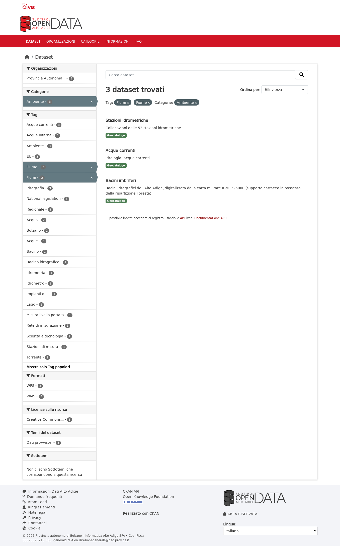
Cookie (32, 528)
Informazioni (117, 41)
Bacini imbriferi (121, 180)
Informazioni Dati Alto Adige (50, 491)
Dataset (33, 41)
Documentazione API (209, 218)
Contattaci (35, 522)
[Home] (27, 57)
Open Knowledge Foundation (148, 496)
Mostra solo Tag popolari (48, 367)
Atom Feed (35, 501)
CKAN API (131, 491)
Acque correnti (120, 150)
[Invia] (301, 74)
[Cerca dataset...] (201, 74)
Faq (138, 41)
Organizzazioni (60, 41)
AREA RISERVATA (242, 513)
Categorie (90, 41)
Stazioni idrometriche (127, 120)
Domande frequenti (42, 496)
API (182, 218)
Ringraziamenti (39, 507)
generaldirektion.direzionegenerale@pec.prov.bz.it (91, 540)
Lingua (229, 524)
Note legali (35, 512)
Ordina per (249, 89)
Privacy (32, 517)
